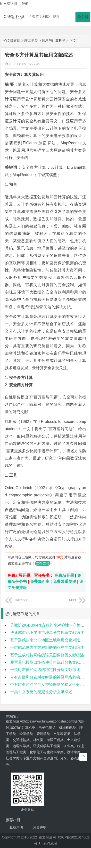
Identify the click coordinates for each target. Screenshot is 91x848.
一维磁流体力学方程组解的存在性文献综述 (47, 647)
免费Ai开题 (64, 575)
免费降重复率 (64, 581)
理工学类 (31, 40)
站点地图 (50, 844)
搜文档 (83, 17)
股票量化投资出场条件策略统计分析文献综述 (49, 662)
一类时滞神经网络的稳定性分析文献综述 (45, 670)
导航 (25, 4)
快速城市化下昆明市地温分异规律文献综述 (47, 632)
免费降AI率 (40, 581)
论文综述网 (11, 40)
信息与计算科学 (54, 40)
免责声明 (40, 827)
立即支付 (43, 563)
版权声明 (16, 827)
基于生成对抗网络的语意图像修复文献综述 (47, 655)
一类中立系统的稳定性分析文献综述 (41, 692)
